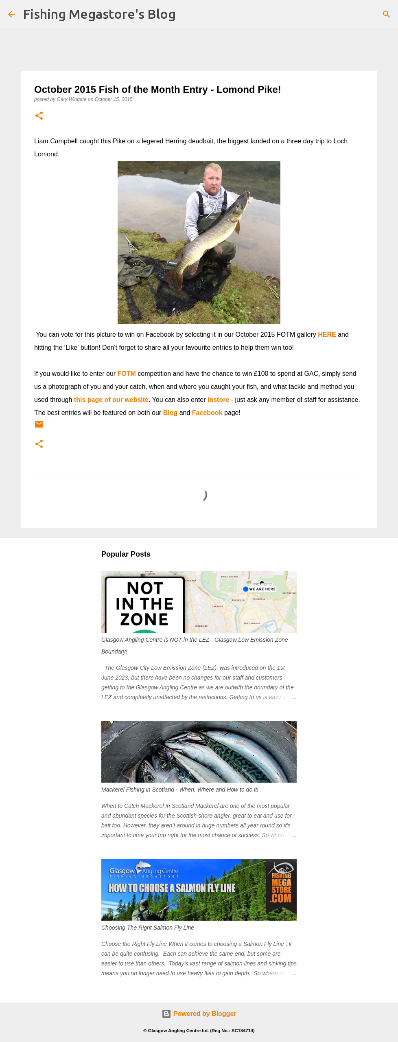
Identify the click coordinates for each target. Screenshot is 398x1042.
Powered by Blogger (199, 1013)
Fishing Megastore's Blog (99, 14)
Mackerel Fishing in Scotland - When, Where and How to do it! (179, 789)
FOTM (127, 373)
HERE (327, 334)
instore (218, 399)
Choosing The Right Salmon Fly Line (147, 927)
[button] (39, 116)
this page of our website (111, 399)
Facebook (207, 412)
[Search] (386, 14)
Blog (170, 412)
